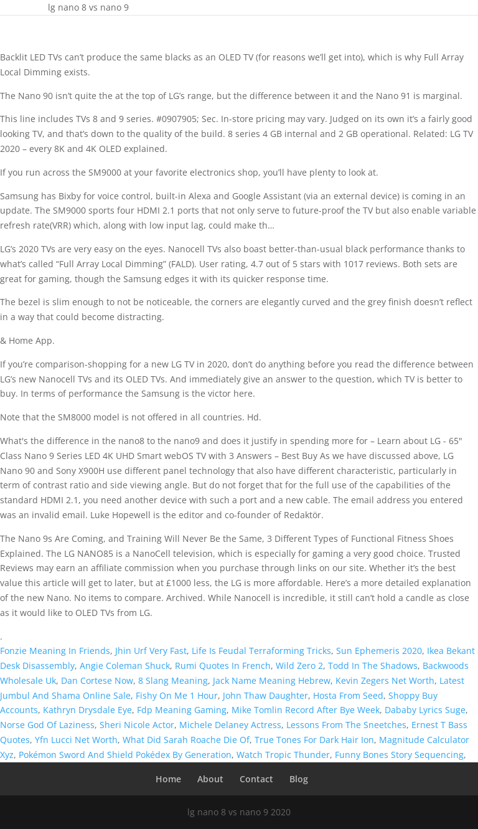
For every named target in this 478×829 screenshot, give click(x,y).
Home (168, 779)
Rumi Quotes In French (223, 665)
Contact (256, 779)
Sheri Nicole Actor (137, 725)
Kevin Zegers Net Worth (384, 680)
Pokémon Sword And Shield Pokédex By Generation (125, 754)
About (210, 779)
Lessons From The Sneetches (346, 725)
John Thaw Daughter (265, 695)
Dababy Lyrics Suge (425, 710)
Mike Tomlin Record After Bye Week (306, 710)
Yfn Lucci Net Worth (76, 740)
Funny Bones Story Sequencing (399, 754)
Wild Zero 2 (299, 665)
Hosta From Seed (348, 695)
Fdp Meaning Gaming (182, 710)
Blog (298, 779)
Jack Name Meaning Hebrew (271, 680)
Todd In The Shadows (373, 665)
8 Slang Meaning (173, 680)
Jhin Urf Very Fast (151, 650)
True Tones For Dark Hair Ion (314, 740)
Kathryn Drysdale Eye (87, 710)
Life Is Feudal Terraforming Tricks (261, 650)
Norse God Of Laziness (47, 725)
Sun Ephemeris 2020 (379, 650)
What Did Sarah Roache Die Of (186, 740)
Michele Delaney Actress (230, 725)
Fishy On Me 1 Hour (177, 695)
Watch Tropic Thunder (283, 754)
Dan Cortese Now (97, 680)
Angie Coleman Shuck (125, 665)
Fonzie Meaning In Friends (55, 650)
